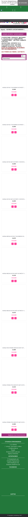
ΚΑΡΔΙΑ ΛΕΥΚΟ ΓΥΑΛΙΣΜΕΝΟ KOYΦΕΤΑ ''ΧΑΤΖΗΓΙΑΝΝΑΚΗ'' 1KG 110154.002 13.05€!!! (14, 124)
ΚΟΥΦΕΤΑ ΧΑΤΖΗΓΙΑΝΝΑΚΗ (14, 29)
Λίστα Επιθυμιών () (13, 462)
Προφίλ (13, 450)
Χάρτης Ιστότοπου (13, 453)
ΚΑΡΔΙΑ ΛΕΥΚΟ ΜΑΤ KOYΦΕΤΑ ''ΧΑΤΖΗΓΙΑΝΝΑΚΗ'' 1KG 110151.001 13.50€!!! (14, 162)
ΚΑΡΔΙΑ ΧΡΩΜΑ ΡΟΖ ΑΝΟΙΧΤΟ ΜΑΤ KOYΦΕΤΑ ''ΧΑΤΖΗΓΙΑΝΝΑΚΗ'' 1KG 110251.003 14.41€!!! (14, 385)
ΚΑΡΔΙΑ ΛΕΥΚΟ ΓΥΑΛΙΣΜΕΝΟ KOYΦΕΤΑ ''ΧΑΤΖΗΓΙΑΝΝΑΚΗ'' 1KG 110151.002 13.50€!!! (14, 87)
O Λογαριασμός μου (13, 459)
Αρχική (3, 29)
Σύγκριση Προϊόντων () (13, 464)
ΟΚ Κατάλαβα (23, 2)
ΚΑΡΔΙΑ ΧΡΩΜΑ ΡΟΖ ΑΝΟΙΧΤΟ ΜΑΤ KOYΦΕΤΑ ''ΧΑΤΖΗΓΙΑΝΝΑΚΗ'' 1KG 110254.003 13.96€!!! (14, 422)
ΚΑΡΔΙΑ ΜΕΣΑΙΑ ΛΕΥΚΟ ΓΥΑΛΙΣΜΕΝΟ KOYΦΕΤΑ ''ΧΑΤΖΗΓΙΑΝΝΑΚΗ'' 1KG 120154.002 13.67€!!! (14, 236)
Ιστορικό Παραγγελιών (13, 461)
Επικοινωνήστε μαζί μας (13, 452)
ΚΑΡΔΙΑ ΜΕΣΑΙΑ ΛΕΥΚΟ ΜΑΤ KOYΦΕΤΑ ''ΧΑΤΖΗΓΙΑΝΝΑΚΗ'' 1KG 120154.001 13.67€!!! (14, 310)
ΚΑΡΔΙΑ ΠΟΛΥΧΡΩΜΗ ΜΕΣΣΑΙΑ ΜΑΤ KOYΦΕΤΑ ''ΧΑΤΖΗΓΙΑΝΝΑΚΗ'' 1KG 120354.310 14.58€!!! (14, 347)
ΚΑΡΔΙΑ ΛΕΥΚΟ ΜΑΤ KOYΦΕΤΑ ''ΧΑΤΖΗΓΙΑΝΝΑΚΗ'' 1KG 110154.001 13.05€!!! (14, 199)
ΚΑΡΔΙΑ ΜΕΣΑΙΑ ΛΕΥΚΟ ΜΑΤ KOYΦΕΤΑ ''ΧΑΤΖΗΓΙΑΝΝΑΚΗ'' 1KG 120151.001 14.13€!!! (14, 273)
